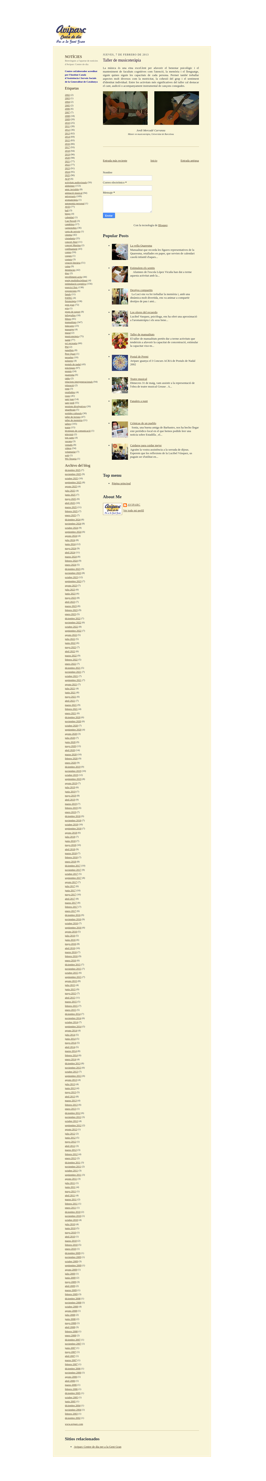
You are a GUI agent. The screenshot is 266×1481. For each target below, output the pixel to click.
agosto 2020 (71, 733)
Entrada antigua (190, 160)
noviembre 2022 (73, 622)
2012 (67, 129)
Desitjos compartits (141, 290)
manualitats (71, 322)
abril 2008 (70, 1327)
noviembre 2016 (73, 919)
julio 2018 (70, 836)
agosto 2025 (71, 486)
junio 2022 (70, 643)
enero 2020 (70, 762)
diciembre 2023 (73, 569)
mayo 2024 (70, 548)
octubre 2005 (71, 1397)
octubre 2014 (71, 1022)
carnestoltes (71, 227)
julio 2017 (70, 886)
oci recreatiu (71, 343)
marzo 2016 (71, 952)
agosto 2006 (71, 1376)
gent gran (69, 304)
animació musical (74, 193)
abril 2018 (70, 849)
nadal (67, 339)
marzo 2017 (71, 902)
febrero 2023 (71, 610)
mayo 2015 (70, 993)
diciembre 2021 (73, 667)
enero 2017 (70, 911)
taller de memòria (74, 420)
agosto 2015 (71, 981)
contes (68, 252)
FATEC (68, 297)
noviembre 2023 (73, 573)
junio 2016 (70, 939)
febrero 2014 (71, 1055)
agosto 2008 (71, 1310)
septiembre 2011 (73, 1174)
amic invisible (72, 189)
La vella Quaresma (141, 245)
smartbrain (70, 409)
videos (68, 448)
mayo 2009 (70, 1282)
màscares (69, 325)
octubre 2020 (71, 725)
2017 (67, 147)
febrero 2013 (71, 1104)
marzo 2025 (71, 507)
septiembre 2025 (73, 482)
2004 (67, 101)
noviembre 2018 (73, 820)
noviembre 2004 (73, 1409)
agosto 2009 (71, 1269)
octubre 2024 (71, 527)
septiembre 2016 (73, 927)
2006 (67, 108)
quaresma (70, 374)
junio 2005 (70, 1401)
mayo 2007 (70, 1352)
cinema (68, 234)
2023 (67, 168)
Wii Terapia (71, 458)
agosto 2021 (71, 684)
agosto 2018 (71, 832)
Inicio (154, 160)
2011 (67, 126)
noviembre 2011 (73, 1166)
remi (67, 388)
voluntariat (70, 451)
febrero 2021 (71, 709)
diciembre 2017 (73, 865)
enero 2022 (70, 663)
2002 (67, 95)
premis (68, 371)
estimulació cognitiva (75, 283)
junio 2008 (70, 1319)
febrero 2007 (71, 1364)
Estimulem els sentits (142, 268)
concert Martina (73, 245)
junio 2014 (70, 1038)
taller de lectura (72, 416)
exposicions (71, 290)
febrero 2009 (71, 1294)
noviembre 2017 (73, 869)
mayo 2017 (70, 894)
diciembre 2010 (73, 1212)
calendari (69, 217)
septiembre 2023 (73, 581)
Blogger (163, 225)
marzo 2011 (71, 1199)
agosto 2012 (71, 1129)
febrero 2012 (71, 1154)
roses (67, 395)
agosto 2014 (71, 1030)
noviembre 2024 (73, 523)
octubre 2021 (71, 676)
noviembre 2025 (73, 474)
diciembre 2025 (73, 470)
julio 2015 (70, 985)
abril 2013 (70, 1096)
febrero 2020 (71, 758)
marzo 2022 (71, 655)
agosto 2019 (71, 783)
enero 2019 (70, 812)
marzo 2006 (71, 1384)
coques (68, 255)
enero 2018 (70, 861)
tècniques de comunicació (78, 430)
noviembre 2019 (73, 771)
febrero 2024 (71, 560)
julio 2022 (70, 639)
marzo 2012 (71, 1150)
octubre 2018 (71, 824)
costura (68, 259)
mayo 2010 (70, 1232)
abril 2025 (70, 503)
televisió (69, 434)
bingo (68, 213)
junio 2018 (70, 841)
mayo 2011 (70, 1191)
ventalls (69, 444)
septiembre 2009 (73, 1265)
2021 (67, 161)
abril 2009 (70, 1286)
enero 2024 (70, 564)
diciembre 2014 (73, 1014)
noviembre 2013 (73, 1067)
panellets (69, 350)
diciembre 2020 (73, 717)
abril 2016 (70, 948)
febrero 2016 (71, 956)
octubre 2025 (71, 478)
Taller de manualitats (142, 334)
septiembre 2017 (73, 878)
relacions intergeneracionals (79, 381)
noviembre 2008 (73, 1302)
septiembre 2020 (73, 729)
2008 (67, 116)
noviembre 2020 (73, 721)
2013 (67, 133)
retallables (70, 392)
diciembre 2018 (73, 816)
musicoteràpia (72, 336)
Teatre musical (138, 379)
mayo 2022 (70, 647)
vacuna (68, 441)
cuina (67, 266)
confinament (71, 248)
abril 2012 (70, 1146)
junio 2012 (70, 1137)
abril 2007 (70, 1356)
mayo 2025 (70, 499)
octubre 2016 (71, 923)
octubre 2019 (71, 775)
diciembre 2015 (73, 964)
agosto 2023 (71, 585)
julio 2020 (70, 737)
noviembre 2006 (73, 1372)
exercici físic (71, 287)
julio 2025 (70, 490)
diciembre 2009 (73, 1253)
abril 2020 (70, 750)
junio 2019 (70, 791)
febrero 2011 (71, 1203)
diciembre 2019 (73, 766)
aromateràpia (71, 199)
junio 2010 (70, 1228)
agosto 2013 (71, 1080)
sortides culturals (73, 413)
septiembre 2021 (73, 680)
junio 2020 (70, 742)
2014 (67, 136)
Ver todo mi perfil (133, 510)
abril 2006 (70, 1380)
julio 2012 (70, 1133)
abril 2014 (70, 1047)
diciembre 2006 (73, 1368)
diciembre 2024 (73, 519)
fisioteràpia (70, 301)
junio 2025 (70, 494)
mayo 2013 (70, 1092)
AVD (67, 206)
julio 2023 (70, 589)
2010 (67, 122)
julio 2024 (70, 540)
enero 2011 (70, 1207)
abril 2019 (70, 799)
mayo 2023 (70, 597)
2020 (67, 157)
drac (67, 273)
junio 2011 (70, 1187)
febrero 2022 (71, 659)
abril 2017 (70, 898)
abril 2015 (70, 997)
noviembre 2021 (73, 671)
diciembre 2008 (73, 1298)
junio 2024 (70, 544)
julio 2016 (70, 935)
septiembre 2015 (73, 977)
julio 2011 (70, 1183)
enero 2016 (70, 960)
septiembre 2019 (73, 779)
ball (67, 210)
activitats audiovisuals (76, 182)
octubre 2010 (71, 1220)
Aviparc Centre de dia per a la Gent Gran (97, 1446)
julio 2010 (70, 1224)
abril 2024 (70, 552)
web (67, 455)
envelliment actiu (73, 276)
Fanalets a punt (139, 401)
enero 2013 (70, 1108)
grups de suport (72, 311)
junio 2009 (70, 1277)
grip (67, 308)
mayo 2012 (70, 1141)
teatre (68, 427)
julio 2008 (70, 1314)
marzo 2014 (71, 1051)
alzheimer (70, 185)
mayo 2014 (70, 1042)
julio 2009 (70, 1273)
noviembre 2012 (73, 1117)
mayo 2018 (70, 845)
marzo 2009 (71, 1290)
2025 (67, 175)
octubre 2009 (71, 1261)
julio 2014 (70, 1034)
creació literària (73, 262)
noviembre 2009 (73, 1257)
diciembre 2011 (72, 1162)
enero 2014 (70, 1059)
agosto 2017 (71, 882)
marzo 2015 (71, 1001)
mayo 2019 (70, 795)
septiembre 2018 (73, 828)
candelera (70, 224)
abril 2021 (70, 700)
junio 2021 (70, 692)
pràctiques (70, 367)
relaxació (69, 385)
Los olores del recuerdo (143, 312)
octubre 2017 (71, 873)
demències (70, 269)
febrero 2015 (71, 1005)
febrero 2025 (71, 511)
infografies (70, 315)
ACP (67, 178)
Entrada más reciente (115, 160)
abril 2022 (70, 651)
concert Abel (71, 241)
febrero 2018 (71, 857)
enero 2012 (70, 1158)
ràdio (67, 378)
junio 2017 (70, 890)
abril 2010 (70, 1236)
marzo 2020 (71, 754)
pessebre (69, 357)
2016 (67, 144)
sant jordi (69, 402)
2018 (67, 150)
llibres (68, 318)
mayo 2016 (70, 944)
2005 (67, 105)
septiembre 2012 (73, 1125)
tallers (68, 423)
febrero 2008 (71, 1331)
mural (68, 332)
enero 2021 (70, 713)
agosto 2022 (71, 635)
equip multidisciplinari (76, 280)
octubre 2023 (71, 577)
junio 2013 (70, 1088)
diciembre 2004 (73, 1405)
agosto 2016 (71, 931)
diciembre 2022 (73, 618)
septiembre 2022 (73, 630)
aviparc (134, 504)
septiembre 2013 (73, 1076)
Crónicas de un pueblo (143, 423)
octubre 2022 (71, 626)
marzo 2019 (71, 803)
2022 (67, 164)
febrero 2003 (71, 1413)
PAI (67, 346)
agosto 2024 (71, 535)
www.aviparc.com (74, 1424)
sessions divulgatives (75, 406)
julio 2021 (70, 688)
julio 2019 (70, 787)
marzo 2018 (71, 853)
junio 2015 (70, 989)
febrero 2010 (71, 1244)
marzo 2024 (71, 556)
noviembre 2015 (73, 968)
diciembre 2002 (73, 1418)
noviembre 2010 (73, 1216)
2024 (67, 171)
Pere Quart (70, 353)
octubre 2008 (71, 1306)
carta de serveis (72, 231)
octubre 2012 (71, 1121)
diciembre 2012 (73, 1113)
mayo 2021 (70, 696)
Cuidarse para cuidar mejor (146, 445)
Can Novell (70, 220)
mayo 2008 (70, 1323)
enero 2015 (70, 1010)
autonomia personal (75, 203)
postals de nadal (73, 364)
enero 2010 (70, 1248)
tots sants (69, 437)
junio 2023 (70, 593)
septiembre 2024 (73, 531)
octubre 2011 (71, 1170)
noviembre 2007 (73, 1343)
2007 (67, 112)
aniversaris (70, 196)
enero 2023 (70, 614)
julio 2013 (70, 1084)
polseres (69, 360)
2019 (67, 154)
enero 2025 (70, 515)
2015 (67, 140)
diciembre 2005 (73, 1393)
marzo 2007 (71, 1360)
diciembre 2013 (73, 1063)
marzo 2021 (71, 705)
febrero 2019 (71, 807)
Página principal (121, 483)
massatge (69, 329)
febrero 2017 (71, 906)
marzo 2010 (71, 1240)
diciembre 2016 (73, 915)
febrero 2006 (71, 1389)
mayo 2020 (70, 746)
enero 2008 (70, 1335)
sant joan (69, 399)
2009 (67, 119)
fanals (68, 294)
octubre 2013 (71, 1071)
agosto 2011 (71, 1178)
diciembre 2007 (73, 1339)
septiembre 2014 (73, 1026)
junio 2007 (70, 1348)
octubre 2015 (71, 972)
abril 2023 (70, 601)
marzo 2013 (71, 1100)
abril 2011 (70, 1195)
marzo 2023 (71, 606)
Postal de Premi (139, 356)
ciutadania (70, 238)
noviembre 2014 (73, 1018)
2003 (67, 98)
